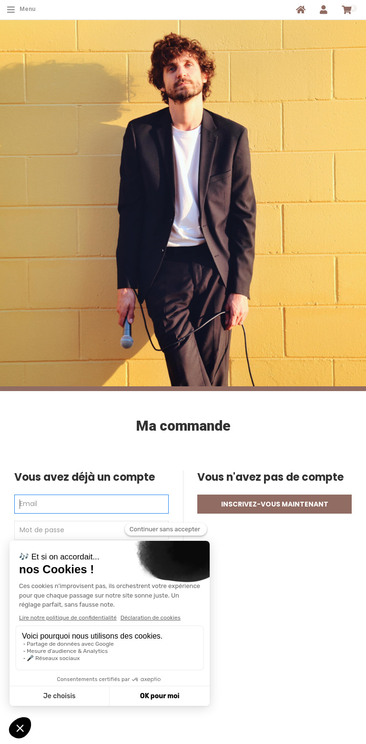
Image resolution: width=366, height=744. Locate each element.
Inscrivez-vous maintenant (274, 504)
